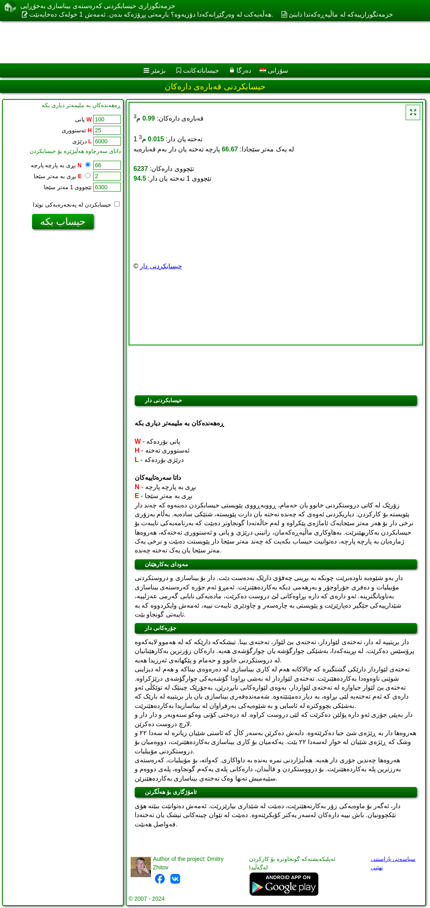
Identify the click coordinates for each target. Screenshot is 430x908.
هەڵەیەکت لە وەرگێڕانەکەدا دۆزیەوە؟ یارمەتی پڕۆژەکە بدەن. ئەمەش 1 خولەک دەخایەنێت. (151, 14)
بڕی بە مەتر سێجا (62, 176)
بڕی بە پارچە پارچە (61, 165)
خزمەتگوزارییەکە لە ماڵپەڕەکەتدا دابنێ (341, 14)
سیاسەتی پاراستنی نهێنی (393, 863)
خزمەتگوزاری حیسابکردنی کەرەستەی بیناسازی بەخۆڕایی (97, 6)
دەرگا (243, 70)
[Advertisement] (207, 42)
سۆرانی (274, 70)
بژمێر (158, 70)
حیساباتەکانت (201, 70)
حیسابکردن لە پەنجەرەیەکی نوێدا (76, 204)
